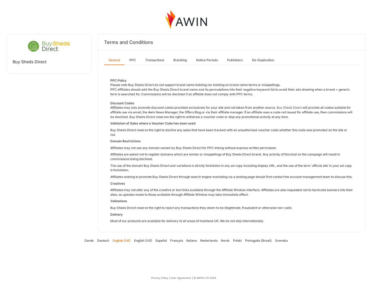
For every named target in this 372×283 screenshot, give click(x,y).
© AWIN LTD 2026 (204, 277)
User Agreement (181, 277)
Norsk (225, 240)
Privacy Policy (159, 277)
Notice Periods (207, 60)
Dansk (89, 240)
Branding (180, 60)
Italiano (191, 240)
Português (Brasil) (258, 240)
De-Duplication (263, 60)
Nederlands (209, 240)
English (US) (143, 240)
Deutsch (103, 240)
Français (176, 240)
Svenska (281, 240)
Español (161, 240)
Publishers (235, 60)
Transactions (154, 60)
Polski (237, 240)
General (114, 60)
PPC (132, 60)
